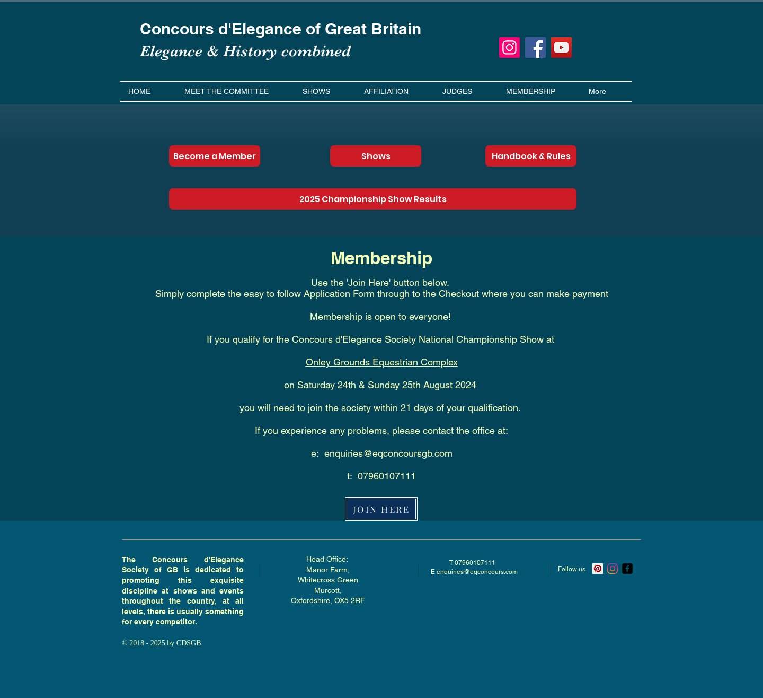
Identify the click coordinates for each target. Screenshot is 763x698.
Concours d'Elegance (223, 28)
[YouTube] (561, 47)
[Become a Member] (214, 156)
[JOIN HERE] (381, 509)
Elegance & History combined (245, 51)
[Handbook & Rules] (530, 156)
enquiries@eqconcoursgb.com (388, 453)
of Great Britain (363, 28)
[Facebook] (535, 47)
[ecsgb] (627, 568)
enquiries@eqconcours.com (477, 571)
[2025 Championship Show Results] (372, 199)
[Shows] (375, 156)
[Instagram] (509, 47)
